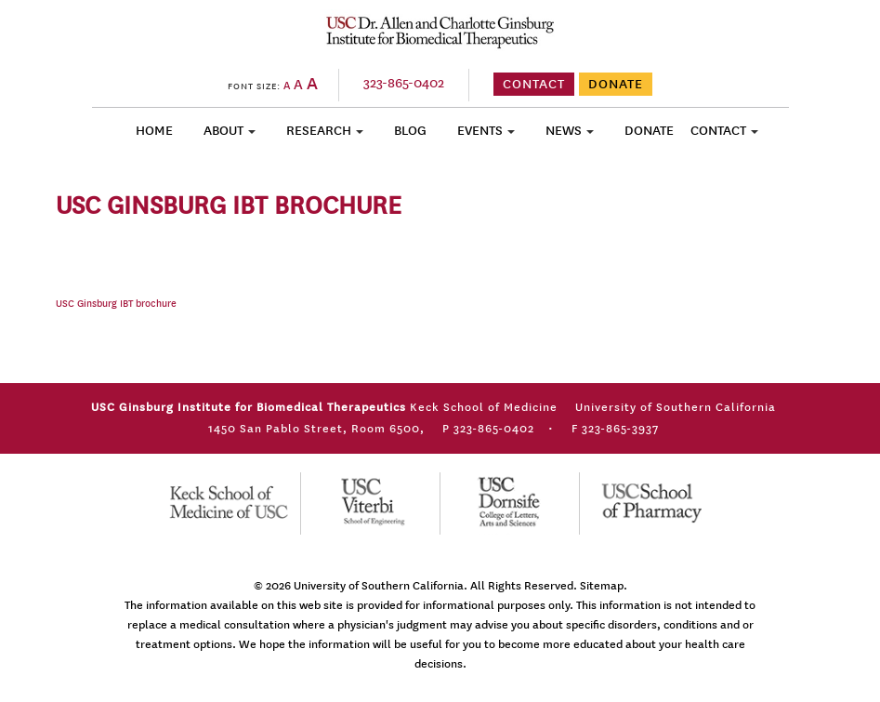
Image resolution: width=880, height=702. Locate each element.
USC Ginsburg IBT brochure (116, 304)
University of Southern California (379, 585)
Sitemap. (603, 585)
